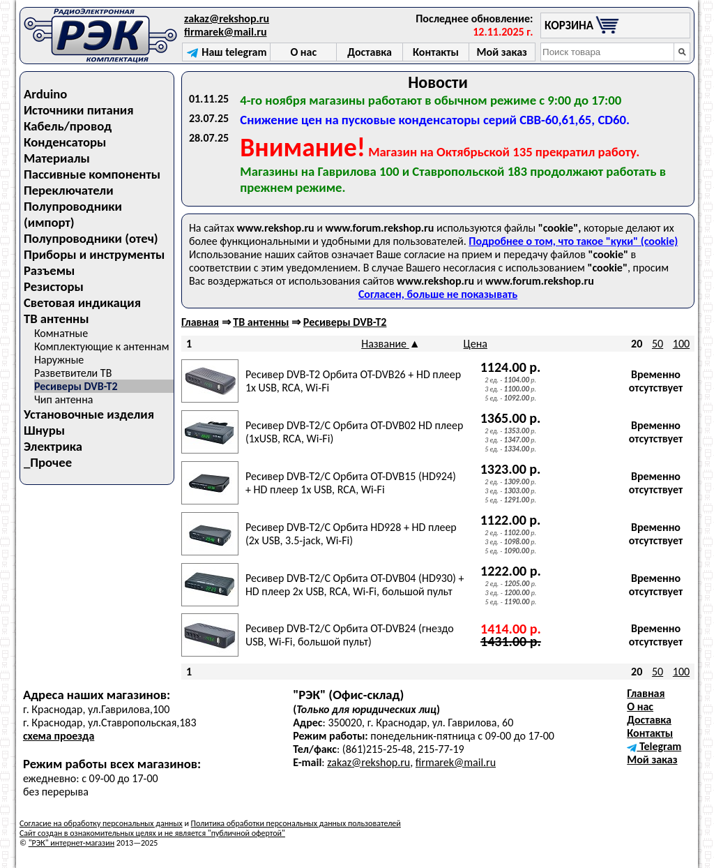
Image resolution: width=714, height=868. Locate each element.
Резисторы (54, 286)
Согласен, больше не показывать (437, 294)
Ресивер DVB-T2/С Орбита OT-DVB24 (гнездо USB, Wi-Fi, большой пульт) (349, 635)
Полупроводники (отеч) (91, 238)
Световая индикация (82, 302)
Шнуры (44, 430)
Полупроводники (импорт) (73, 214)
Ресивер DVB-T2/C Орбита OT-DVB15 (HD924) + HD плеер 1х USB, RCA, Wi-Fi (350, 483)
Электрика (53, 446)
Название (385, 343)
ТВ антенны (56, 318)
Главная (200, 322)
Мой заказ (652, 759)
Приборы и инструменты (94, 254)
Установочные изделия (89, 414)
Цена (475, 343)
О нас (640, 706)
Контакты (650, 733)
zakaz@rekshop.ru (226, 18)
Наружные (59, 359)
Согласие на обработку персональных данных (101, 823)
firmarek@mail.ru (225, 31)
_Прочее (48, 462)
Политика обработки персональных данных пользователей (296, 823)
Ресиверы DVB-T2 (76, 386)
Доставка (649, 719)
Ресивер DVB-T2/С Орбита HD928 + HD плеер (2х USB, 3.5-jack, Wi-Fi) (351, 534)
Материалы (57, 158)
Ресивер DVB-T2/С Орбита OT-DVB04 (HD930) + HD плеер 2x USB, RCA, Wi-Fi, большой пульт (354, 584)
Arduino (46, 94)
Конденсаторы (65, 142)
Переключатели (69, 190)
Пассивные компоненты (92, 174)
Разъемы (49, 270)
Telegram (654, 746)
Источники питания (79, 110)
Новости (438, 82)
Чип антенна (63, 399)
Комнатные (61, 333)
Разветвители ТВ (73, 373)
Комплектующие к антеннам (101, 346)
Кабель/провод (68, 126)
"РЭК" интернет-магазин (71, 843)
